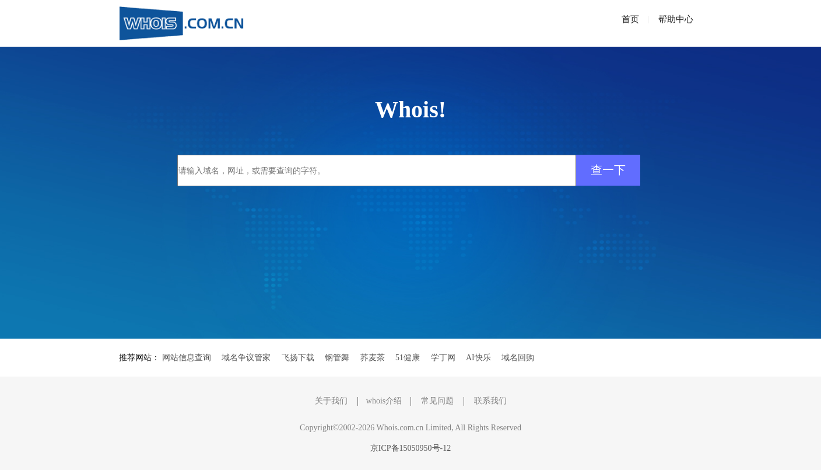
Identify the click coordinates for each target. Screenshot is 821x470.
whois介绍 (384, 400)
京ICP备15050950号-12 (410, 448)
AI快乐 (478, 357)
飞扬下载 (298, 357)
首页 (630, 19)
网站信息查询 (186, 357)
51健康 (407, 357)
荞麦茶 (372, 357)
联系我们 (490, 400)
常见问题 (437, 400)
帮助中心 (675, 19)
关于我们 (331, 400)
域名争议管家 (246, 357)
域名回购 (517, 357)
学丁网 (443, 357)
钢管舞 (337, 357)
